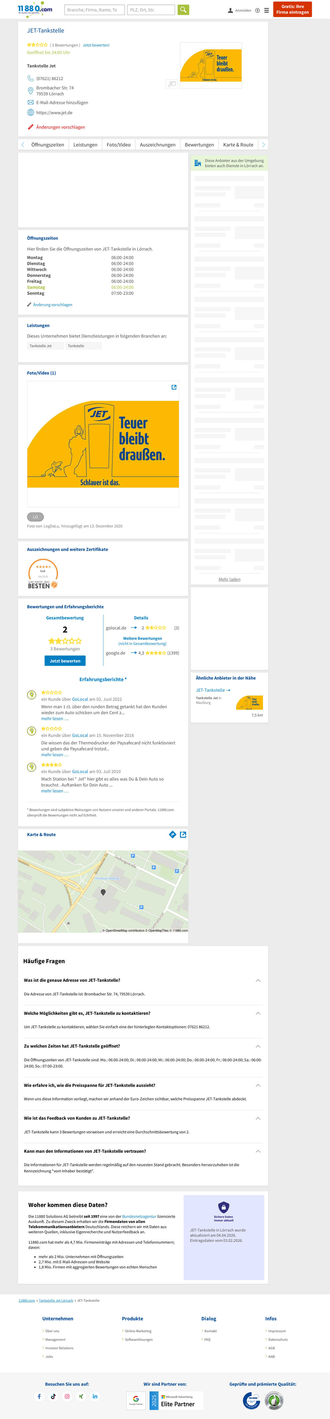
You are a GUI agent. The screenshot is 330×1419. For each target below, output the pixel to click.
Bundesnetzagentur (139, 1216)
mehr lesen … (55, 718)
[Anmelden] (241, 10)
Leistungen (85, 144)
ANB (271, 1356)
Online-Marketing (138, 1331)
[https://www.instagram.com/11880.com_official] (67, 1397)
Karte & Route (238, 144)
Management (55, 1339)
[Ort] (151, 10)
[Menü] (268, 10)
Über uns (52, 1331)
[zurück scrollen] (22, 144)
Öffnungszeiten (47, 144)
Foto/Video (119, 144)
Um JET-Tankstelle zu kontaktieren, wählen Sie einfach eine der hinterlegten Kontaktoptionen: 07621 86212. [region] (117, 1026)
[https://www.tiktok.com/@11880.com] (53, 1397)
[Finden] (183, 10)
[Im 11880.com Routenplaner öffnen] (173, 833)
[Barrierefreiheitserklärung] (259, 10)
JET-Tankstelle (210, 690)
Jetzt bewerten (65, 661)
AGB (271, 1348)
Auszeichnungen (158, 144)
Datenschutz (278, 1339)
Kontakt (210, 1331)
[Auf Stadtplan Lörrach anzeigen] (183, 834)
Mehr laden (230, 579)
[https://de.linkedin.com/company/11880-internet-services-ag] (95, 1397)
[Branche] (94, 10)
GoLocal (80, 699)
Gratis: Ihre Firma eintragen (292, 9)
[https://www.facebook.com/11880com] (39, 1397)
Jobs (49, 1356)
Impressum (277, 1331)
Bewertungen (199, 144)
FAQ (207, 1339)
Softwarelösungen (139, 1339)
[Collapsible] (258, 980)
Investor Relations (59, 1348)
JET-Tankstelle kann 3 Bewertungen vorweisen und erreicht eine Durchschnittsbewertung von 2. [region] (106, 1131)
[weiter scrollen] (263, 144)
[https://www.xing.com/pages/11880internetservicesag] (81, 1397)
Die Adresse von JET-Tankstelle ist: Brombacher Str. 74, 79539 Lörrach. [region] (84, 993)
